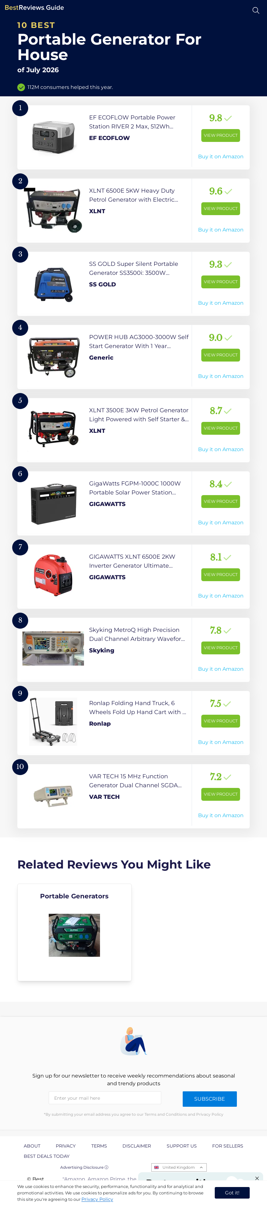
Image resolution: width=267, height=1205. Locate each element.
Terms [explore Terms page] (99, 1146)
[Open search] (256, 10)
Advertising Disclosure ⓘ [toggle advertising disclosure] (84, 1167)
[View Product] (133, 137)
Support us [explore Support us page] (182, 1146)
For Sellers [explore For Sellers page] (227, 1146)
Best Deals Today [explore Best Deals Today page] (47, 1156)
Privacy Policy (97, 1199)
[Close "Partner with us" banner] (257, 1178)
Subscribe (209, 1099)
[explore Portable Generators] (74, 932)
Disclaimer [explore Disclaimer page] (136, 1146)
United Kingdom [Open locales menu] (178, 1167)
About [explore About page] (32, 1146)
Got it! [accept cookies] (232, 1193)
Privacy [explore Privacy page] (66, 1146)
